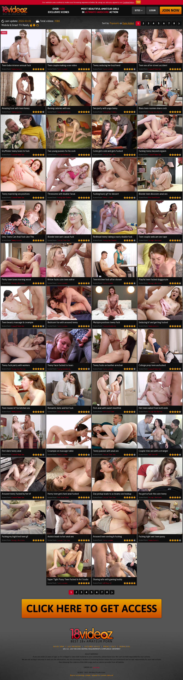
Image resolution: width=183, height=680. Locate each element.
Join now (170, 10)
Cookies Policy (128, 2)
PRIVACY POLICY (109, 646)
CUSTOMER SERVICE (92, 646)
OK (138, 2)
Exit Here (96, 667)
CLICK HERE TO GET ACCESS (91, 608)
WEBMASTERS (124, 646)
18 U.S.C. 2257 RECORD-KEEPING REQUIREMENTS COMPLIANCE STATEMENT (91, 649)
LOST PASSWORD (74, 646)
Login (152, 10)
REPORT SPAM (58, 646)
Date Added (128, 23)
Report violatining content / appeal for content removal (91, 675)
